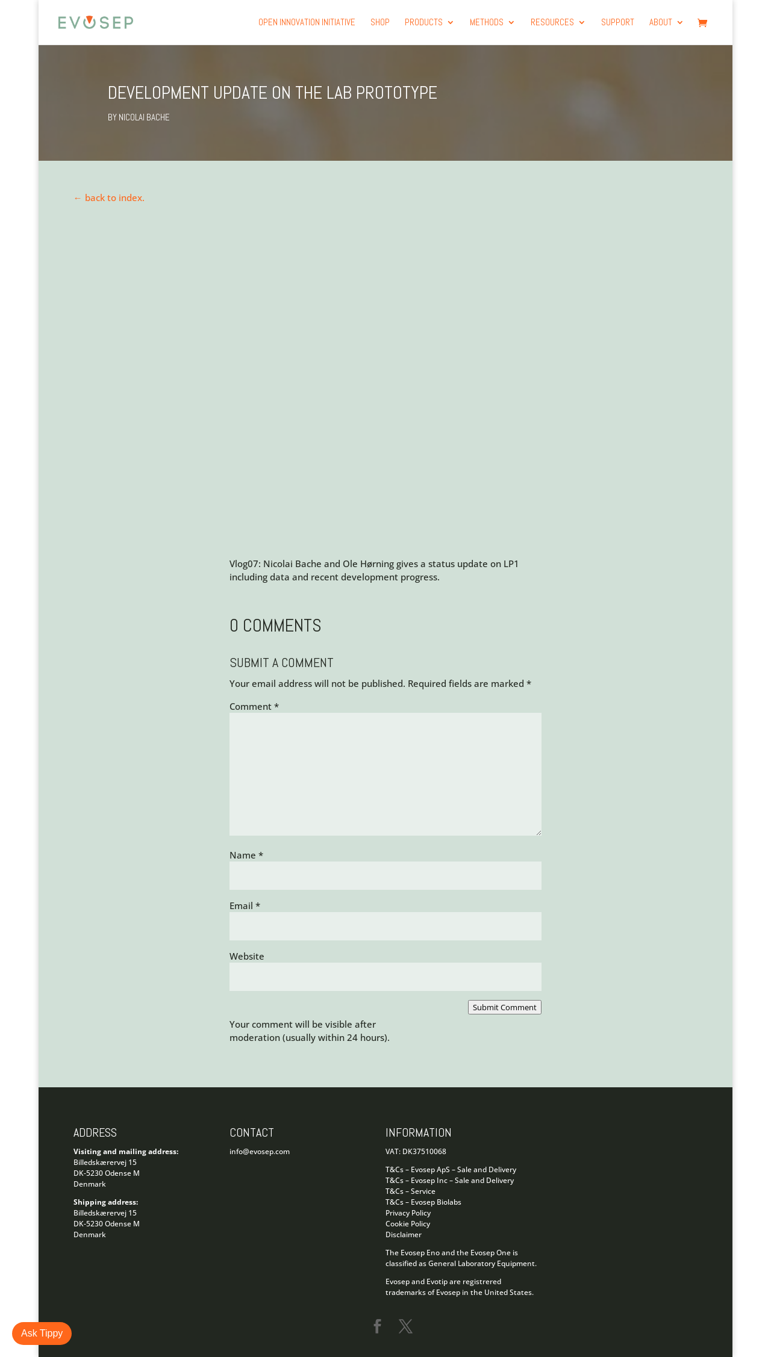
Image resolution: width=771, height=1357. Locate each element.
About (660, 23)
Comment (254, 706)
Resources (552, 23)
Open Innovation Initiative (306, 23)
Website (246, 956)
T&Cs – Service (410, 1191)
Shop (380, 23)
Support (617, 23)
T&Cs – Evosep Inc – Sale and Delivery (450, 1180)
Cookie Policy (408, 1224)
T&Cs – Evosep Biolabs (423, 1202)
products (424, 23)
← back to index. (109, 197)
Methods (487, 23)
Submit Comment (505, 1007)
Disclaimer (404, 1234)
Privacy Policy (408, 1213)
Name (246, 855)
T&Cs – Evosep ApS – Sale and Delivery (451, 1169)
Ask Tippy (42, 1333)
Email (244, 905)
